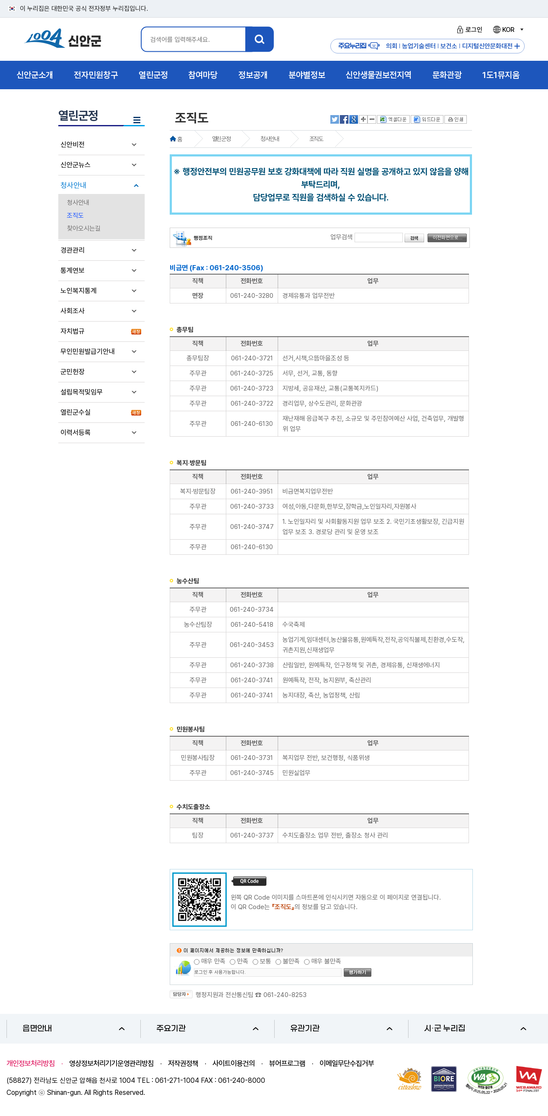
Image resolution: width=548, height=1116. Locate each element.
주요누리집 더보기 (517, 46)
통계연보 (72, 270)
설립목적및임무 (81, 392)
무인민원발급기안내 (87, 351)
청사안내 (73, 185)
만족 (242, 961)
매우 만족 (213, 961)
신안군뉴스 (75, 165)
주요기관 (207, 1028)
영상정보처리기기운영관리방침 (111, 1063)
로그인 (468, 30)
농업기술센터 (419, 46)
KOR (508, 30)
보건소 (448, 46)
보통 (265, 961)
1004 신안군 (62, 39)
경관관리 (72, 250)
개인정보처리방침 (30, 1063)
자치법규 (72, 331)
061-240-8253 (285, 995)
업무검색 (341, 237)
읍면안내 (73, 1028)
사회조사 (72, 311)
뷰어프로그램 (287, 1063)
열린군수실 (75, 412)
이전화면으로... (447, 238)
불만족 (291, 961)
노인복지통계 (78, 291)
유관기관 (341, 1028)
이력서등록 (75, 432)
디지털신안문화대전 (487, 46)
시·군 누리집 (475, 1028)
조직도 (75, 215)
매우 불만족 (326, 961)
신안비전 (72, 145)
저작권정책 (183, 1063)
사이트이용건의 (233, 1063)
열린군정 (221, 138)
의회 (391, 46)
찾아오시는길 (84, 228)
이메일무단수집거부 (347, 1063)
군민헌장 (72, 372)
